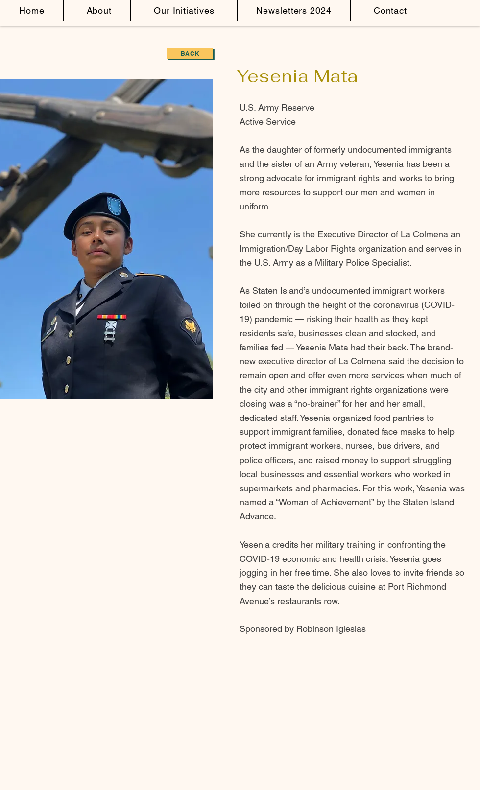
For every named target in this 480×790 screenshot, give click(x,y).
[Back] (190, 53)
